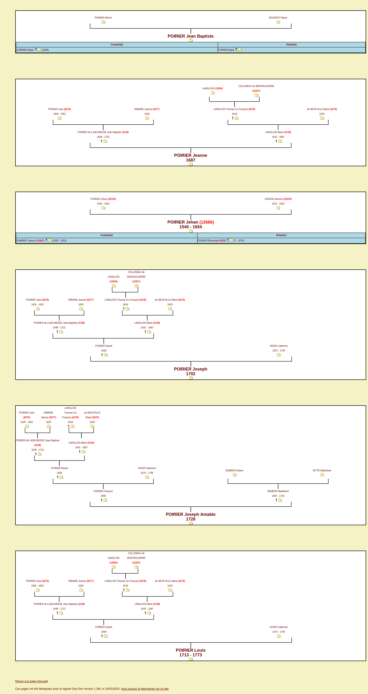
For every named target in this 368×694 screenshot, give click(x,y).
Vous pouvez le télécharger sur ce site (145, 688)
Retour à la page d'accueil (31, 681)
